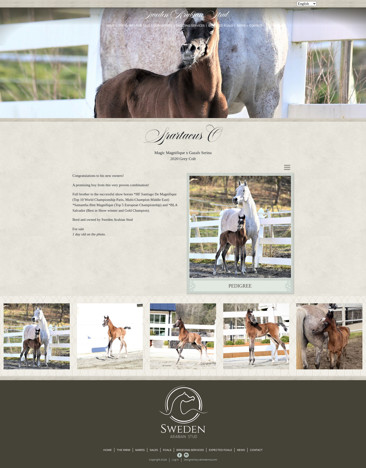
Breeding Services (190, 26)
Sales (154, 450)
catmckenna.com (207, 460)
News (241, 26)
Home (110, 26)
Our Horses (163, 26)
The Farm (125, 26)
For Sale (143, 26)
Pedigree (240, 285)
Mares (140, 450)
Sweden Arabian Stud (183, 15)
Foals (167, 450)
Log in (175, 460)
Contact (255, 26)
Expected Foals (220, 26)
